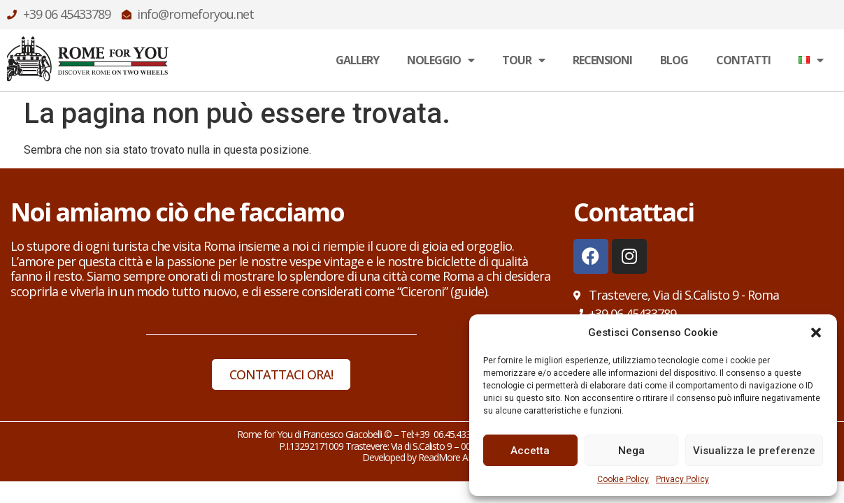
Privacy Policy (682, 479)
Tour (523, 60)
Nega (631, 450)
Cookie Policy (623, 479)
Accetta (530, 450)
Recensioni (602, 60)
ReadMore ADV (450, 457)
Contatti (743, 60)
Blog (674, 60)
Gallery (357, 60)
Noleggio (440, 60)
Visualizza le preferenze (754, 450)
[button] (816, 333)
